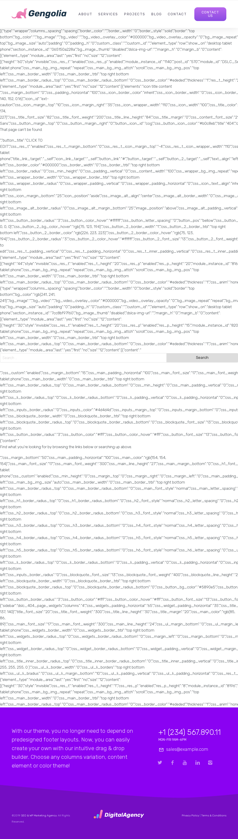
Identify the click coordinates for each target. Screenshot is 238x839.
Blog (156, 14)
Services (108, 14)
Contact (177, 14)
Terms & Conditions (213, 815)
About (85, 14)
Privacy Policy (190, 815)
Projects (134, 14)
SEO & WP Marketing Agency (38, 815)
